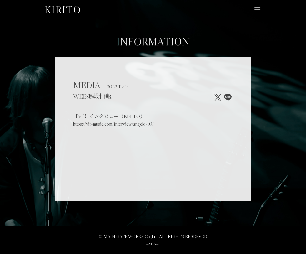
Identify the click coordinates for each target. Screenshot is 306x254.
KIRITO (62, 9)
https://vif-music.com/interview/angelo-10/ (113, 124)
